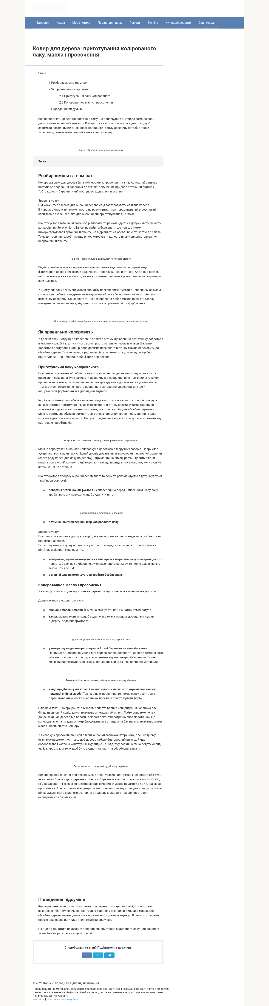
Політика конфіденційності (64, 999)
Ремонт (135, 22)
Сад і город (206, 22)
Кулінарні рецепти (178, 22)
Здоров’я (42, 22)
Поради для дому (110, 22)
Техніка (153, 22)
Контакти (38, 999)
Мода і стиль (81, 22)
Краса (60, 22)
